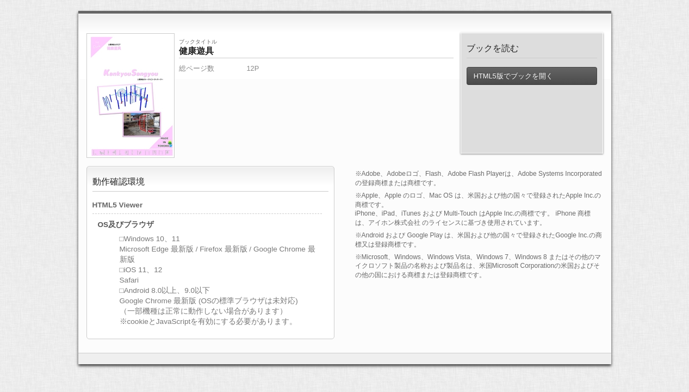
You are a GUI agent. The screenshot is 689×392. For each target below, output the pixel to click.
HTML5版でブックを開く (513, 76)
